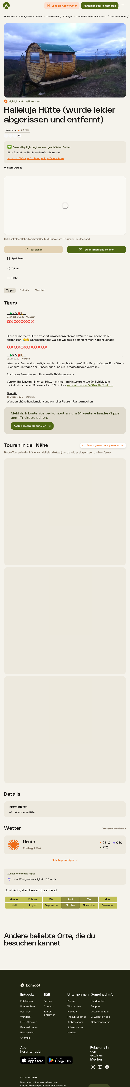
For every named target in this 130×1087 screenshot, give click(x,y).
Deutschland (52, 16)
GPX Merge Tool (99, 1011)
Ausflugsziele (25, 16)
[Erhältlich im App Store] (32, 1060)
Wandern (25, 1016)
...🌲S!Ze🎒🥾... (16, 313)
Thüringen (67, 16)
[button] (61, 5)
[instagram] (92, 1066)
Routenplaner (28, 1006)
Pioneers (72, 1011)
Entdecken (9, 16)
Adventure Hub (75, 1027)
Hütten (39, 16)
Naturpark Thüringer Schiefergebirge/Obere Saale (35, 158)
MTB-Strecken (28, 1021)
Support (95, 1006)
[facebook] (107, 1066)
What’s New (74, 1006)
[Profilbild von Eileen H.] (6, 136)
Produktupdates (76, 1016)
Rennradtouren (28, 1027)
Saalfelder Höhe (118, 16)
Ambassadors (75, 1021)
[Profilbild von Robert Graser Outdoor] (10, 136)
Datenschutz (26, 1082)
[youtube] (100, 1066)
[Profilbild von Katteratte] (15, 136)
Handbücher (98, 1000)
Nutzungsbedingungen (45, 1082)
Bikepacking (27, 1032)
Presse (71, 1000)
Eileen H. (12, 393)
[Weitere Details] (13, 167)
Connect (49, 1006)
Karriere (71, 1032)
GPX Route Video (100, 1016)
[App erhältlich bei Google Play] (60, 1060)
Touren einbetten (49, 1013)
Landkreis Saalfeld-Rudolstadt (91, 16)
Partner (48, 1000)
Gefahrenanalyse (100, 1021)
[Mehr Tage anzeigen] (65, 860)
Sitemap (25, 1037)
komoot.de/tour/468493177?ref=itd (90, 385)
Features (25, 1011)
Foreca (122, 828)
